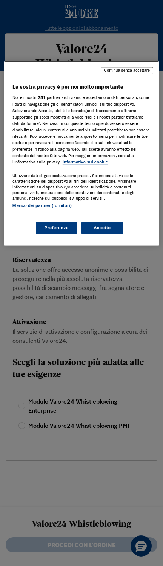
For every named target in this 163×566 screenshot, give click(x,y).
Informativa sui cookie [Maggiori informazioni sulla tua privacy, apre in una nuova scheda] (85, 162)
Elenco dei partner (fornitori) (42, 205)
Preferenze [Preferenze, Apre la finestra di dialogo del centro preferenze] (57, 227)
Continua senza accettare (127, 70)
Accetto (102, 227)
